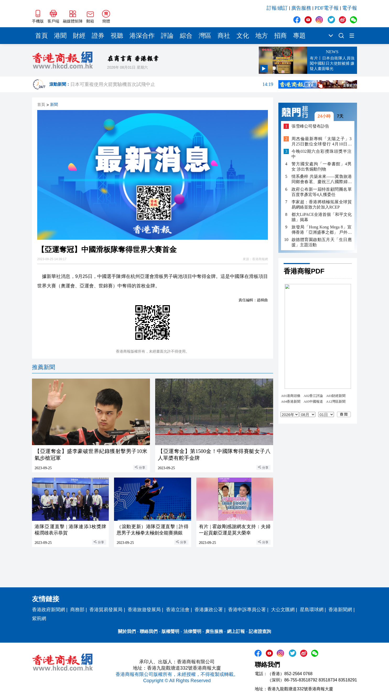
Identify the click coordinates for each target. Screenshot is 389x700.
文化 (242, 35)
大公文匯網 (283, 609)
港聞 (60, 35)
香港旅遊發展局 (144, 609)
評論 (167, 35)
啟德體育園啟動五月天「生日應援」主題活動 (321, 242)
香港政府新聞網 (48, 609)
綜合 (186, 35)
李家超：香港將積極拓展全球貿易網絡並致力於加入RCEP (321, 204)
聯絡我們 (149, 631)
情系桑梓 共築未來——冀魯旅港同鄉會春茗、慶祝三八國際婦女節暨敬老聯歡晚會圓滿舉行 (321, 179)
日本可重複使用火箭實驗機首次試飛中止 (171, 84)
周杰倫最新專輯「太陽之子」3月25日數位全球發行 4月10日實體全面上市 (321, 141)
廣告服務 (301, 8)
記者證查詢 (260, 631)
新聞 (54, 105)
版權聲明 (170, 631)
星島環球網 (311, 609)
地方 (261, 35)
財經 (79, 35)
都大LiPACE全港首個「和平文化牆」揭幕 (321, 217)
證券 (98, 35)
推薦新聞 (43, 367)
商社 (224, 35)
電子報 (349, 8)
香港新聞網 (340, 609)
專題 (299, 35)
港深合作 (142, 35)
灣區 (205, 35)
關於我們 (127, 631)
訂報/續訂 (277, 8)
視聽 (117, 35)
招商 (280, 35)
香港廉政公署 (208, 609)
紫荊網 (39, 618)
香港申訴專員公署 (247, 609)
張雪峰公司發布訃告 (310, 126)
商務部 (77, 609)
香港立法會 (178, 609)
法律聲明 (192, 631)
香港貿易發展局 (105, 609)
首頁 (41, 35)
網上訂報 (236, 631)
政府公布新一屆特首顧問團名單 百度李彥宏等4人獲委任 (321, 192)
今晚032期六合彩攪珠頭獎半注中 (321, 154)
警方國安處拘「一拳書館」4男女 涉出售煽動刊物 (321, 166)
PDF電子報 (327, 8)
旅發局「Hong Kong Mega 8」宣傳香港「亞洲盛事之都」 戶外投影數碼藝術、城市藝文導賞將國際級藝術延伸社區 (321, 230)
